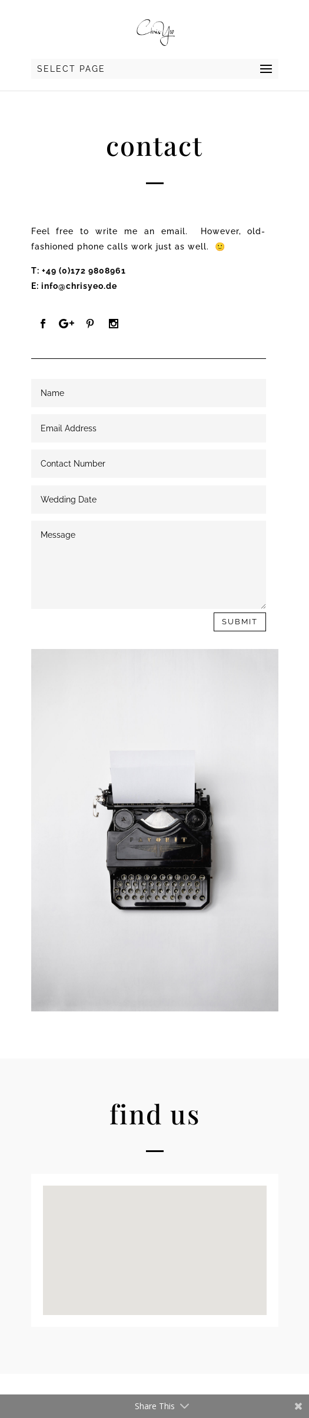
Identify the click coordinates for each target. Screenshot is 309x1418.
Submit (240, 621)
